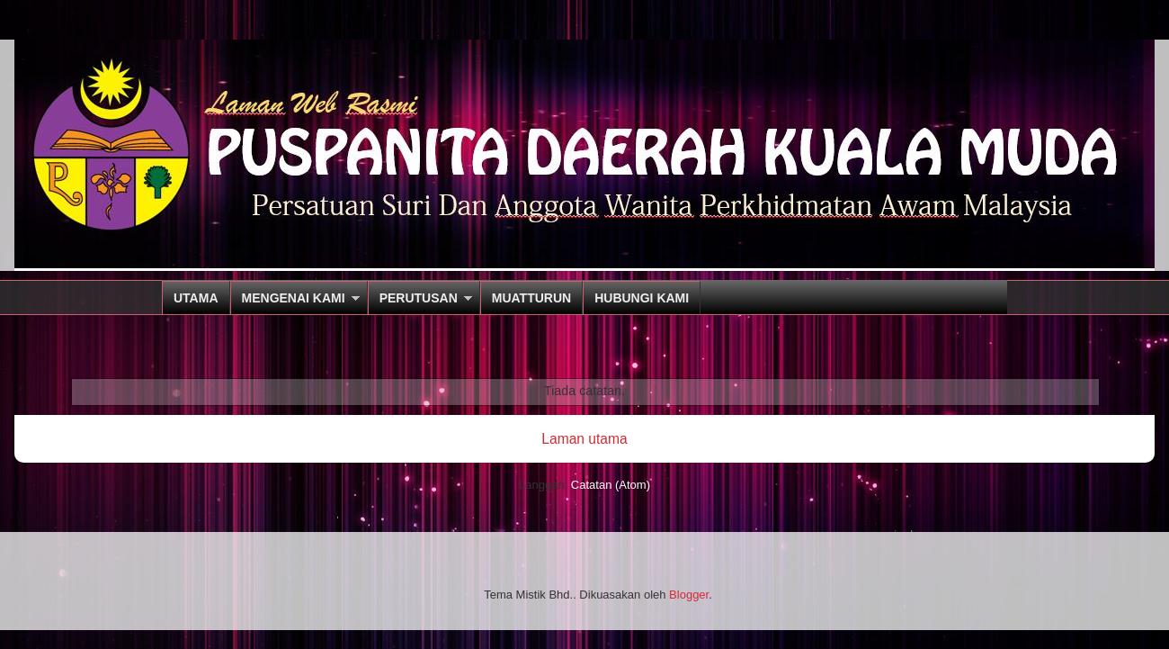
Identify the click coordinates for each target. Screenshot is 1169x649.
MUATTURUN (531, 298)
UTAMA (196, 298)
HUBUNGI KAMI (641, 298)
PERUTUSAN (418, 298)
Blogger (689, 594)
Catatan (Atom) (610, 484)
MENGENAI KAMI (293, 298)
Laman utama (584, 438)
